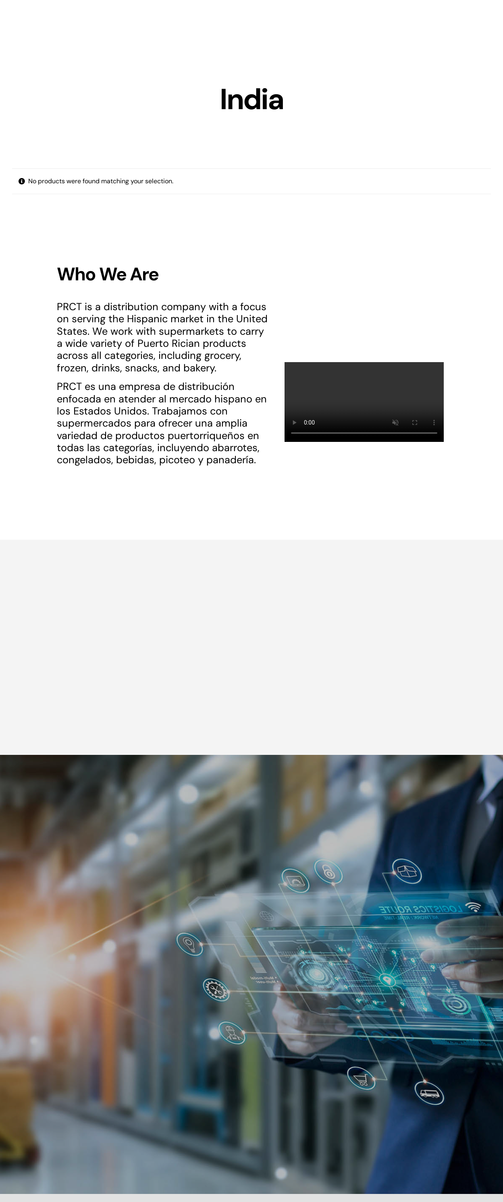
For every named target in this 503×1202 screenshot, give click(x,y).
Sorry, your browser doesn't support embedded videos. (364, 402)
